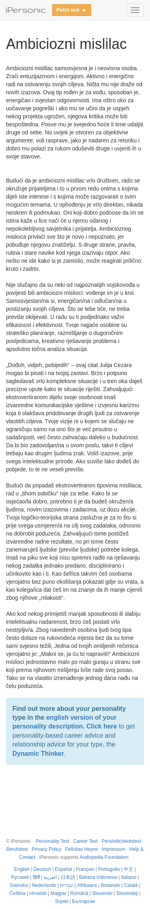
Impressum (114, 849)
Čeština (18, 893)
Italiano (128, 877)
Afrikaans (87, 885)
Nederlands (44, 885)
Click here (101, 726)
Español (63, 869)
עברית (66, 885)
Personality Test (52, 841)
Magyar (58, 893)
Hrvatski (38, 893)
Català (131, 885)
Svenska (19, 885)
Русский (20, 877)
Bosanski (110, 885)
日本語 (68, 877)
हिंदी (36, 877)
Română (79, 893)
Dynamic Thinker (38, 753)
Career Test (85, 841)
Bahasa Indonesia (98, 877)
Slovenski (102, 893)
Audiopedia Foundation (104, 857)
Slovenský (127, 893)
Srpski (61, 901)
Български (83, 901)
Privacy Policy (46, 849)
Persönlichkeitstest (121, 841)
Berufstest (17, 849)
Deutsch (42, 869)
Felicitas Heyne (81, 849)
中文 (128, 869)
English (22, 869)
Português (109, 869)
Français (85, 869)
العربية (50, 877)
